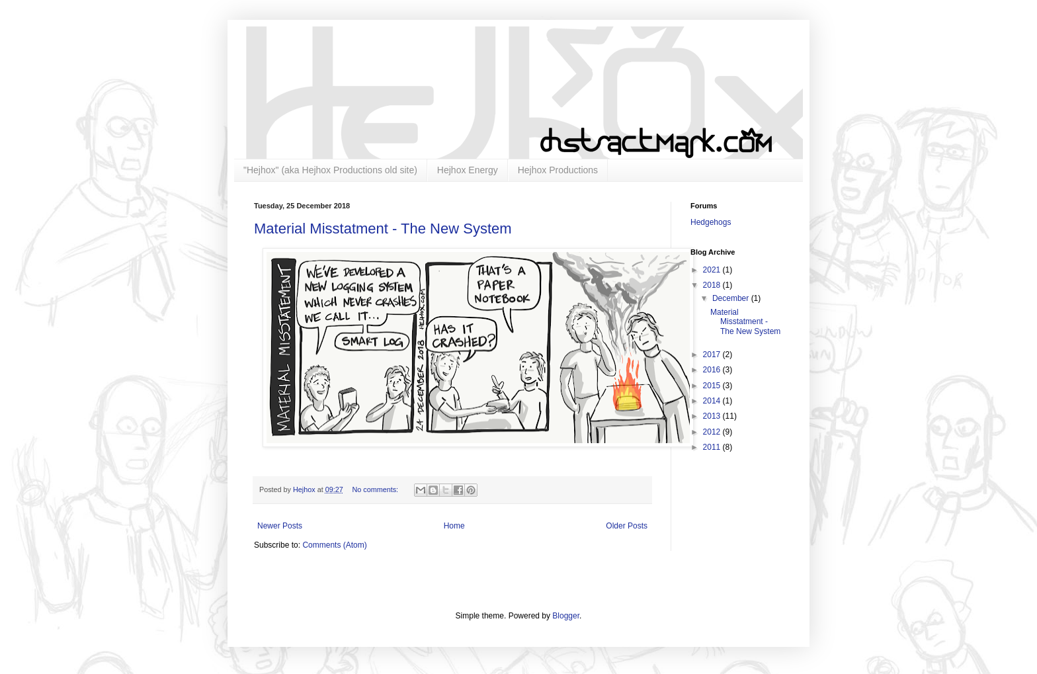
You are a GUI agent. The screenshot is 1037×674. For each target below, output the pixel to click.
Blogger (565, 615)
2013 (713, 416)
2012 (713, 432)
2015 (713, 385)
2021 (713, 269)
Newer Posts (279, 525)
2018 (713, 285)
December (731, 298)
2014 (713, 400)
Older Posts (626, 525)
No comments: (376, 489)
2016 (713, 369)
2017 (713, 354)
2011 (713, 447)
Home (454, 525)
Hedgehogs (710, 222)
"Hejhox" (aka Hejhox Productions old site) (330, 170)
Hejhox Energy (467, 170)
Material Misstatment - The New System (383, 228)
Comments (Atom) (334, 545)
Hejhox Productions (558, 170)
